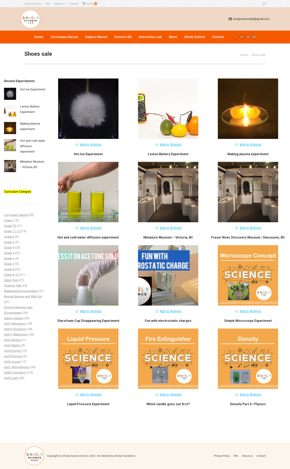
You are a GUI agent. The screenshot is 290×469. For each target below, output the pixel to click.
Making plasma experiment (247, 154)
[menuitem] (32, 4)
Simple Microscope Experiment (248, 321)
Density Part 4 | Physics (248, 404)
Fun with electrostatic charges (168, 321)
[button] (88, 145)
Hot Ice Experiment (88, 154)
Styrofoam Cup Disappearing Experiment (88, 321)
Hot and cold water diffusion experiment (88, 237)
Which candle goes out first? (168, 404)
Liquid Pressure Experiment (88, 404)
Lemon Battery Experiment (168, 154)
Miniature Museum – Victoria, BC (168, 237)
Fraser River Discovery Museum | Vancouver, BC (248, 237)
